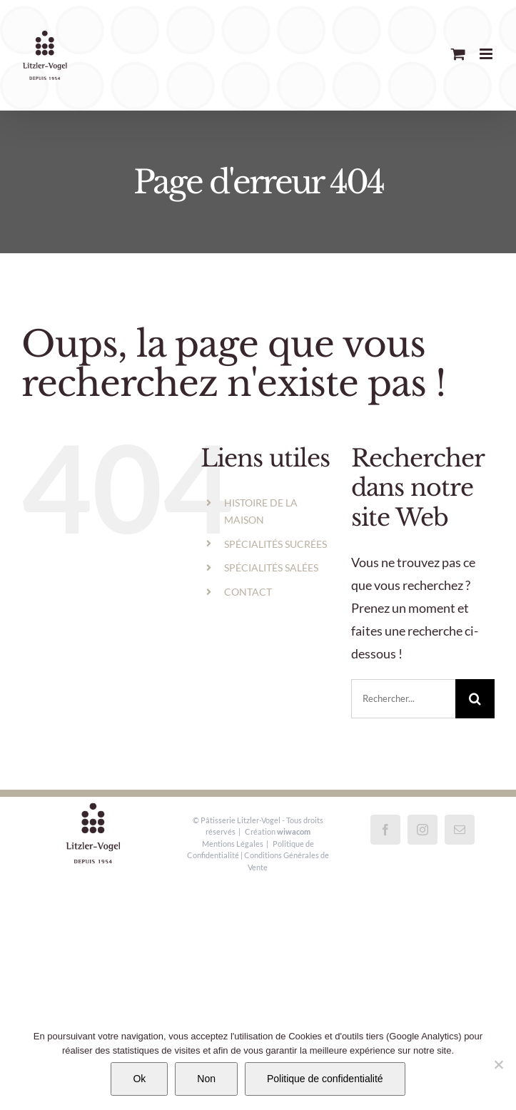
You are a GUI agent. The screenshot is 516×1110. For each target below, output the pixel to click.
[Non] (498, 1064)
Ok (139, 1078)
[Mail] (460, 830)
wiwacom (293, 831)
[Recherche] (475, 698)
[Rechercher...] (403, 698)
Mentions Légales (232, 843)
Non (206, 1078)
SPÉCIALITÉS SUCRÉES (275, 544)
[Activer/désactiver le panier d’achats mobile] (458, 53)
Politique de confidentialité (325, 1078)
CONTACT (248, 592)
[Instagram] (422, 830)
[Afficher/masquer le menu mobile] (487, 53)
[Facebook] (385, 830)
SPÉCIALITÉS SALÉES (271, 567)
